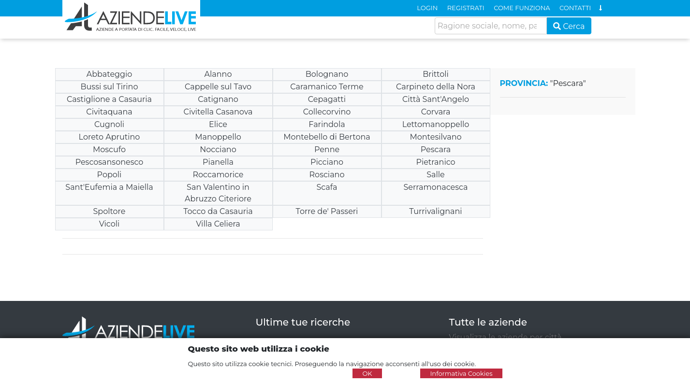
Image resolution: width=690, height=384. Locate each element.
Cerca (569, 26)
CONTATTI (575, 8)
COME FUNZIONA (522, 8)
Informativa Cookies (461, 373)
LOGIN (427, 8)
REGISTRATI (465, 8)
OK (367, 373)
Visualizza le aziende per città (505, 337)
